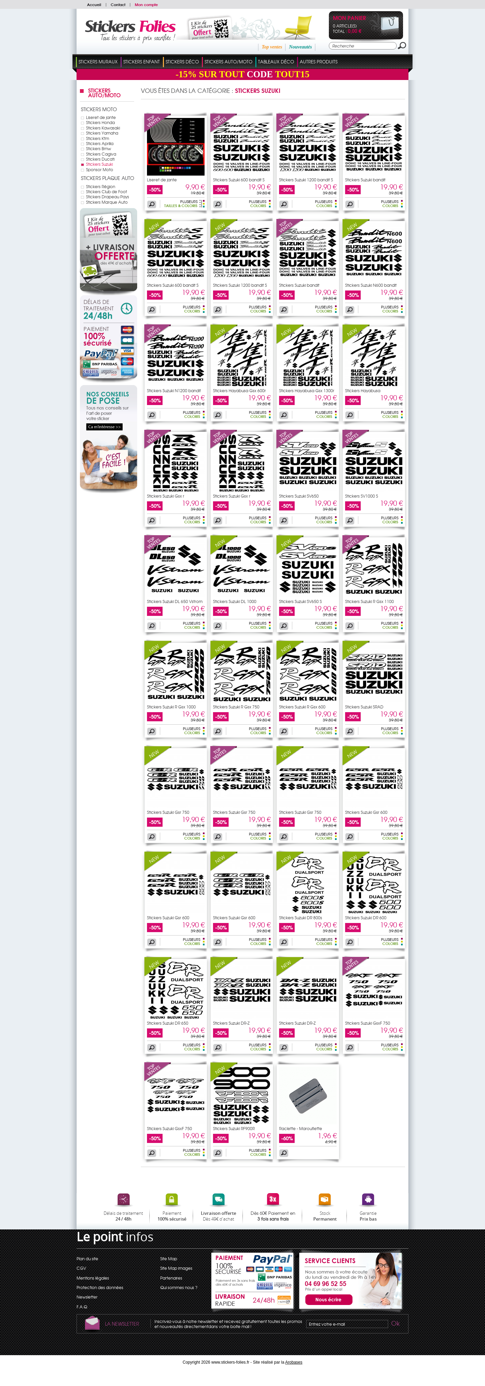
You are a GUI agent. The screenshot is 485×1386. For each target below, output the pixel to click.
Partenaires (171, 1278)
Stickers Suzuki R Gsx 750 (236, 707)
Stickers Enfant (141, 61)
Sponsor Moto (99, 169)
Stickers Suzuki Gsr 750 (168, 812)
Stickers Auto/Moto (228, 61)
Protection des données (100, 1287)
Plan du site (87, 1259)
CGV (81, 1268)
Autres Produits (318, 61)
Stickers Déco (182, 61)
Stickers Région (100, 186)
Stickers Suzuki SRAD (364, 707)
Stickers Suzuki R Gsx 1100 (369, 601)
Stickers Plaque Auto (107, 178)
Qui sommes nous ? (178, 1287)
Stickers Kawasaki (103, 127)
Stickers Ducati (100, 159)
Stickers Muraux (98, 61)
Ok (395, 1324)
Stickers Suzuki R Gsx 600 (302, 707)
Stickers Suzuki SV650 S (300, 601)
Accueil (94, 4)
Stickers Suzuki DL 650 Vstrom (175, 601)
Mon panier (349, 18)
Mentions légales (93, 1278)
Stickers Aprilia (99, 143)
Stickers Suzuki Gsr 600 (366, 812)
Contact (118, 4)
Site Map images (176, 1268)
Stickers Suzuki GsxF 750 (367, 1023)
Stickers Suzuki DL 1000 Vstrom (234, 603)
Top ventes (272, 46)
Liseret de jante (101, 117)
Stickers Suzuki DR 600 (365, 918)
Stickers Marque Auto (107, 202)
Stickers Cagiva (101, 154)
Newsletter (87, 1297)
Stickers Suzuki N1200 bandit (174, 390)
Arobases (293, 1362)
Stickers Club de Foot (106, 191)
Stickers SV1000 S (361, 496)
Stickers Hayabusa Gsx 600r (239, 390)
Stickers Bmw (98, 148)
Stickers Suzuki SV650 (299, 496)
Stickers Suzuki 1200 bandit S (306, 180)
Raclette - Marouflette (300, 1128)
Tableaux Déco (276, 61)
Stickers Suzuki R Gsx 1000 (171, 707)
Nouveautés (300, 46)
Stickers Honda (100, 122)
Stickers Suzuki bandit (365, 180)
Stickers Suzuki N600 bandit (371, 285)
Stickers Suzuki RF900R (234, 1128)
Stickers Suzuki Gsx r (165, 496)
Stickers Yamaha (102, 132)
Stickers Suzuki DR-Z (231, 1023)
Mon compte (146, 4)
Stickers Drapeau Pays (107, 196)
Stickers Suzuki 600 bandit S (239, 180)
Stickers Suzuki (99, 164)
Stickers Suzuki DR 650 (167, 1023)
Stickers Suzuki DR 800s (300, 918)
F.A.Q (82, 1307)
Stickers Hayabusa (362, 390)
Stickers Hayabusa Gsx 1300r (306, 390)
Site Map (168, 1259)
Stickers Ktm (97, 138)
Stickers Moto (99, 109)
